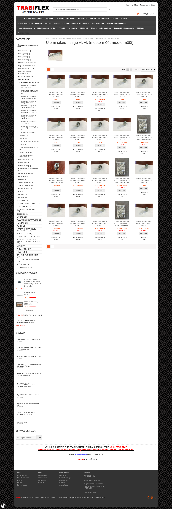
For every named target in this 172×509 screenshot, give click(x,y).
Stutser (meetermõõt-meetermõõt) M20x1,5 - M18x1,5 (100, 137)
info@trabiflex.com (90, 492)
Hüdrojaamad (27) (24, 57)
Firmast (19, 480)
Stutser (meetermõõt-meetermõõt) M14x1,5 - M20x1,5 (100, 94)
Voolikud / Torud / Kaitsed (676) (27, 210)
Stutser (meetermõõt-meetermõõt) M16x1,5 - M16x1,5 (122, 94)
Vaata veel (29, 310)
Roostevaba (82, 18)
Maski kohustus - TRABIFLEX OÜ (29, 405)
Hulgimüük (50, 18)
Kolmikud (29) (23, 135)
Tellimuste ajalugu (64, 478)
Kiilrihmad (84, 28)
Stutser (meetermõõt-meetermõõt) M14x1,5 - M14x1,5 (78, 94)
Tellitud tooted (63, 480)
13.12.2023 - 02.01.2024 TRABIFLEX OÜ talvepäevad (29, 375)
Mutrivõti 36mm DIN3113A (29, 294)
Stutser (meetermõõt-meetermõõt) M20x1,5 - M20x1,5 (122, 137)
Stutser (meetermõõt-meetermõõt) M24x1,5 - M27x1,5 (78, 223)
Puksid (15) (21, 226)
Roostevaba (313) (23, 206)
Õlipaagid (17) (22, 194)
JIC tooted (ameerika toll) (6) (28, 203)
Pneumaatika (72, 28)
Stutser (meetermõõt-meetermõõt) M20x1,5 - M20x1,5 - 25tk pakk (144, 137)
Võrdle (56, 108)
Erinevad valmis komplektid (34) (28, 256)
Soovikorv (62, 482)
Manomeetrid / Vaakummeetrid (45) (28, 169)
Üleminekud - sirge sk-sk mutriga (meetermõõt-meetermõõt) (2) (28, 116)
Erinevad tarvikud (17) (25, 188)
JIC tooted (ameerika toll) (65, 18)
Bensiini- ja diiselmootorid (116, 23)
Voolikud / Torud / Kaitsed (99, 18)
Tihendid (115, 18)
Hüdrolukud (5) (23, 176)
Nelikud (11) (23, 144)
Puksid (56, 23)
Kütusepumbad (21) (24, 234)
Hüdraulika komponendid (33, 18)
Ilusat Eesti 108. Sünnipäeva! (29, 340)
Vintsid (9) (21, 246)
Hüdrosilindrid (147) (24, 51)
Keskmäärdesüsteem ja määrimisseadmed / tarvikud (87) (28, 241)
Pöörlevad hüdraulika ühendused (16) (26, 156)
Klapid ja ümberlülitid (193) (26, 66)
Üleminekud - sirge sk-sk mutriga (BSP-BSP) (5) (28, 102)
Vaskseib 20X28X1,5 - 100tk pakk (32, 303)
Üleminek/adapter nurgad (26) (28, 141)
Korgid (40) (23, 138)
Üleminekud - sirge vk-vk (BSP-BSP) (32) (28, 86)
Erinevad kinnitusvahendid (124, 28)
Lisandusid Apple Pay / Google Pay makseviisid (29, 349)
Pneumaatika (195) (24, 249)
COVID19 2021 (29, 422)
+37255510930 (88, 488)
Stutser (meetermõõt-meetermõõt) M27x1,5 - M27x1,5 (100, 223)
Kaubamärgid (42, 475)
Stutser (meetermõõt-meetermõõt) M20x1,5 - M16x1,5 (78, 137)
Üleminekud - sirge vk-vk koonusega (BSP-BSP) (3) (29, 111)
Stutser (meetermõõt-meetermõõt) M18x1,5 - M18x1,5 (56, 137)
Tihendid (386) (22, 214)
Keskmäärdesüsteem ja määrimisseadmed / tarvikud (37, 28)
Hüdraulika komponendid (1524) (27, 46)
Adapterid (70, 38)
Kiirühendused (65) (24, 163)
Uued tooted (42, 480)
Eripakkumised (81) (24, 267)
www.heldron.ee (21, 325)
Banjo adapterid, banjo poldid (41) (28, 148)
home (47, 38)
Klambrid (48, 23)
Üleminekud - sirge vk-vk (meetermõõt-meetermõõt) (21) (29, 91)
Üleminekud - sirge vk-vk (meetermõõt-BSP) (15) (28, 97)
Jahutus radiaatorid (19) (25, 182)
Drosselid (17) (22, 179)
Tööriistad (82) (23, 264)
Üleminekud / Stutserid (80, 38)
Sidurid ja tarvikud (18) (25, 185)
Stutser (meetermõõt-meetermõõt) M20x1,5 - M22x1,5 (78, 180)
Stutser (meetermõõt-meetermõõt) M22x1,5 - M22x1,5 (144, 180)
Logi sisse (135, 5)
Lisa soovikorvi (56, 106)
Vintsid (62, 28)
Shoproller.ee (152, 497)
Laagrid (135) (22, 217)
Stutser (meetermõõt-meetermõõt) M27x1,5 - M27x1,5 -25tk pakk (122, 223)
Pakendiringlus (22, 485)
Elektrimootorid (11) (24, 166)
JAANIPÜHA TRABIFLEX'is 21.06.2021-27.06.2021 (29, 414)
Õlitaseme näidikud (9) (25, 173)
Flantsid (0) (21, 191)
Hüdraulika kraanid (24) (25, 160)
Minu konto (62, 475)
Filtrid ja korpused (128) (25, 76)
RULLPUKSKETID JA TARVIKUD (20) (29, 220)
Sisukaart (41, 482)
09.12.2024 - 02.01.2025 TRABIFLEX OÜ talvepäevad (29, 366)
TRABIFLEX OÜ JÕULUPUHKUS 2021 (29, 395)
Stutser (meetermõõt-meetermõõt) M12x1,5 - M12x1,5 (56, 94)
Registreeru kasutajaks (147, 5)
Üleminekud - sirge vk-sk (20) (30, 132)
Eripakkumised (23, 33)
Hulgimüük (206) (23, 200)
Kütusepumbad (98, 23)
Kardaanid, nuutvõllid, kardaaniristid (75, 23)
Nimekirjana (127, 69)
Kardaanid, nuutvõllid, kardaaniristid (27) (26, 230)
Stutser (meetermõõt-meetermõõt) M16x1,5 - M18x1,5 (144, 94)
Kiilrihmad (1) (22, 252)
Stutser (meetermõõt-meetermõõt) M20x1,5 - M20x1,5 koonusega (56, 180)
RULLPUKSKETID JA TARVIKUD (30, 23)
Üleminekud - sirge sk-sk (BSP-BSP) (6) (28, 122)
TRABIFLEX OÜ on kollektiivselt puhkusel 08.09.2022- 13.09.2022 (29, 385)
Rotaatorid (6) (22, 197)
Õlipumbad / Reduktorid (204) (27, 63)
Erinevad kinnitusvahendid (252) (28, 260)
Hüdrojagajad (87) (24, 54)
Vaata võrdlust (63, 485)
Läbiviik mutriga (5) (25, 152)
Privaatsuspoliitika (23, 478)
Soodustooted (42, 478)
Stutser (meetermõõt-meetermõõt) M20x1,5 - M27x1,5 (100, 180)
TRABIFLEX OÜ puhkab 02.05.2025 (29, 357)
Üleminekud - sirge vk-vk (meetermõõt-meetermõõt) (104, 38)
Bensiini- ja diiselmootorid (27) (29, 237)
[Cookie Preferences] (3, 505)
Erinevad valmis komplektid (101, 28)
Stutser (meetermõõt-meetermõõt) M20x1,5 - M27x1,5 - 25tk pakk (122, 180)
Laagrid (124, 18)
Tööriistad (141, 28)
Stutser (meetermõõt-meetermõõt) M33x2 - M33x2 (143, 223)
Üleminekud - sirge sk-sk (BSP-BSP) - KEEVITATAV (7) (29, 127)
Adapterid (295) (23, 79)
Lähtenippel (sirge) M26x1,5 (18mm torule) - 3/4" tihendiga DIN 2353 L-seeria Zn (32, 283)
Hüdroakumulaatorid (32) (26, 69)
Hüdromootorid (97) (24, 60)
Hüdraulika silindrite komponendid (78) (24, 72)
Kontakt (19, 482)
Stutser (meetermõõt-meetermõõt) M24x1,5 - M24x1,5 (56, 223)
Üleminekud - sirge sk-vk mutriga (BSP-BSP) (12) (28, 106)
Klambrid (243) (22, 223)
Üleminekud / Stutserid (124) (29, 82)
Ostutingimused (22, 475)
